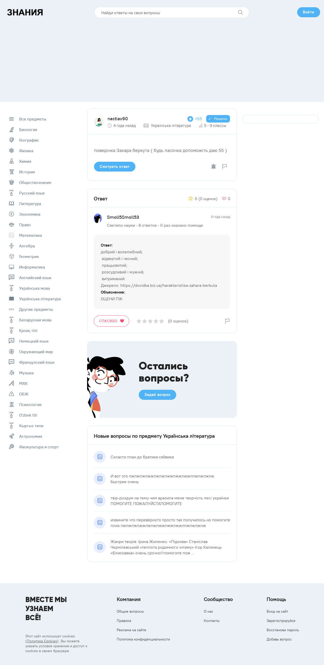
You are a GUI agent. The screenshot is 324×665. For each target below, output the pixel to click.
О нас (208, 611)
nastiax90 (117, 118)
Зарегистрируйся (281, 620)
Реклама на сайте (131, 630)
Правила (124, 620)
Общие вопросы (130, 611)
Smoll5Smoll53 (123, 217)
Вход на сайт (277, 611)
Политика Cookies (42, 641)
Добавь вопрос (279, 639)
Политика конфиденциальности (143, 639)
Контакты (212, 620)
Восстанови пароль (283, 630)
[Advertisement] (162, 58)
